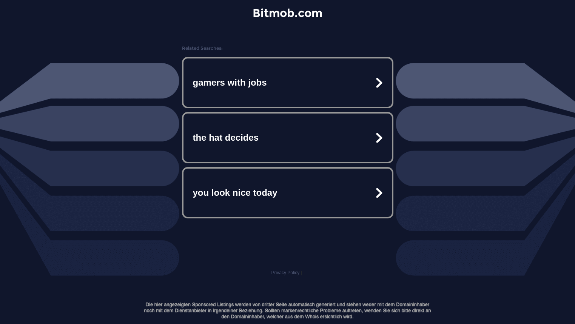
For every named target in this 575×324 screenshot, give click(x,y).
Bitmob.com (287, 13)
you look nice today (235, 192)
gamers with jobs (230, 82)
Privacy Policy (285, 272)
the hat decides (226, 137)
